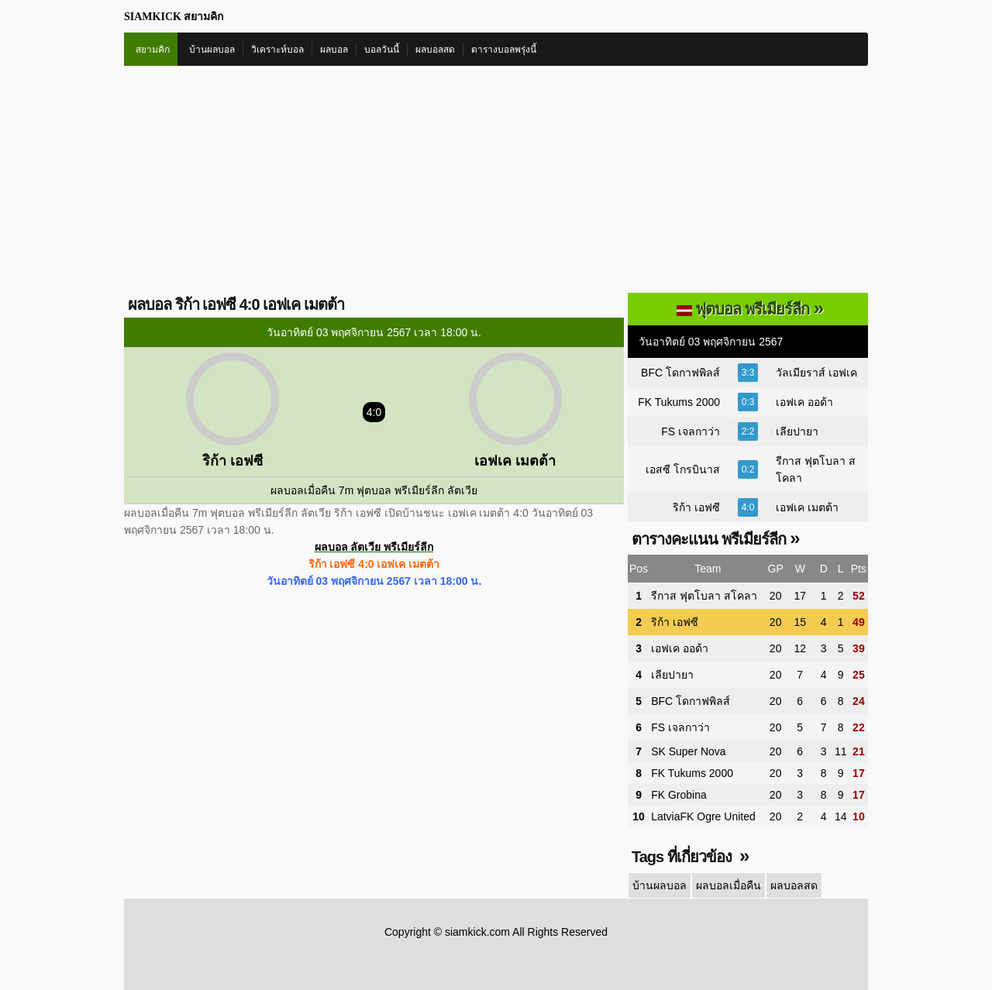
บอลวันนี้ (381, 49)
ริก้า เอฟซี (696, 507)
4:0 (748, 507)
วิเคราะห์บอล (277, 49)
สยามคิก (153, 49)
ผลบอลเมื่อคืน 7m (311, 490)
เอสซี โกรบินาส (683, 469)
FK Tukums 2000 (679, 402)
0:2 (748, 469)
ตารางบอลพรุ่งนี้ (503, 49)
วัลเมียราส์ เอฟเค (816, 372)
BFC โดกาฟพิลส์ (680, 372)
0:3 (748, 402)
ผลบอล (334, 49)
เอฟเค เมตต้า (807, 507)
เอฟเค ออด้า (804, 402)
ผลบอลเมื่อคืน (728, 885)
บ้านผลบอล (212, 49)
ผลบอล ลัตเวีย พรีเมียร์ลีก (374, 547)
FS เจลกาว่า (690, 431)
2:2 (748, 431)
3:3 (748, 372)
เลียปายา (797, 431)
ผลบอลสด (435, 49)
